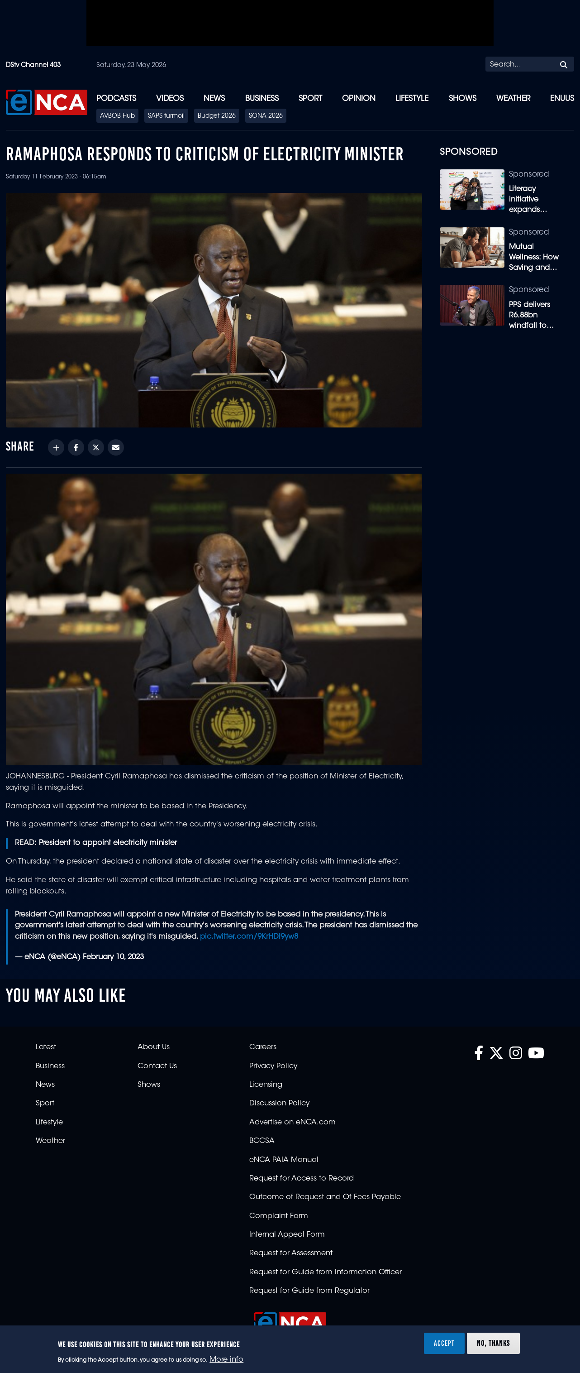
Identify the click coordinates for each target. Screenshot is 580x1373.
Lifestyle (411, 99)
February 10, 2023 (113, 957)
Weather (513, 99)
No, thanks (493, 1343)
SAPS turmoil (166, 116)
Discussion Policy (279, 1103)
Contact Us (157, 1066)
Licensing (265, 1085)
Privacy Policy (273, 1066)
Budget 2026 (217, 116)
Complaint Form (278, 1216)
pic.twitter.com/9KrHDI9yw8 (249, 937)
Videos (170, 99)
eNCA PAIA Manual (284, 1160)
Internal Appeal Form (287, 1235)
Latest (46, 1047)
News (214, 99)
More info (226, 1359)
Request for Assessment (291, 1253)
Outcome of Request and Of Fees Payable (325, 1197)
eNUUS (562, 99)
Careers (262, 1047)
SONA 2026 (266, 116)
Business (262, 99)
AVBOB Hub (117, 116)
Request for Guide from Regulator (309, 1291)
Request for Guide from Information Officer (325, 1272)
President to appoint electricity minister (108, 843)
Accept (444, 1343)
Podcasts (116, 99)
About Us (154, 1047)
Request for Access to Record (301, 1178)
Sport (310, 99)
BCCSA (262, 1141)
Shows (462, 99)
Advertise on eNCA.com (292, 1122)
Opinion (359, 99)
